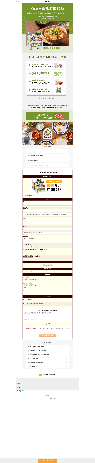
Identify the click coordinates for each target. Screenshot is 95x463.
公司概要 (18, 387)
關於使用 (18, 383)
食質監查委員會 (20, 379)
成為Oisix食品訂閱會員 (47, 460)
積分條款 (44, 328)
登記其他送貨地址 (47, 265)
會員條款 (39, 328)
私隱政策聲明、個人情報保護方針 (53, 328)
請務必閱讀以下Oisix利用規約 (31, 328)
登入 (18, 1)
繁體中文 (47, 395)
